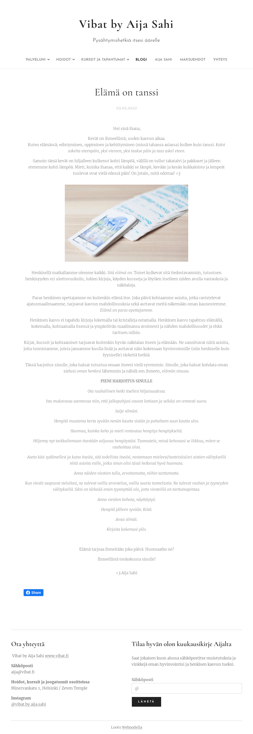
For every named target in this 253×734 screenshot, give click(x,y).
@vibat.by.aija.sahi (28, 704)
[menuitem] (102, 60)
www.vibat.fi (57, 655)
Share (33, 593)
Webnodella (132, 727)
